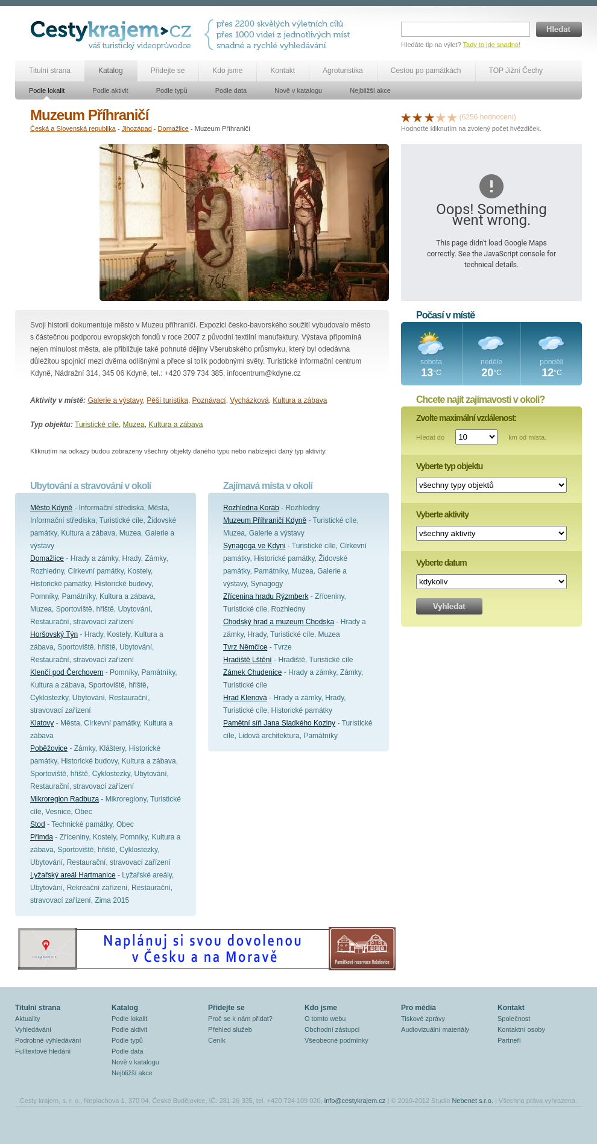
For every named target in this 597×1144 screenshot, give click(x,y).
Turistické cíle (97, 424)
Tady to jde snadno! (491, 44)
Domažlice (173, 128)
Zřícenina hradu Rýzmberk (265, 596)
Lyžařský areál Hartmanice (73, 875)
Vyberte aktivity (442, 514)
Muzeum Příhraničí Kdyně (264, 520)
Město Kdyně (51, 508)
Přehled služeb (230, 1029)
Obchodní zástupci (332, 1029)
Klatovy (42, 723)
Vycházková (249, 400)
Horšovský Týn (54, 634)
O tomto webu (325, 1018)
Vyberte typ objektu (449, 466)
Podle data (231, 90)
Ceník (217, 1040)
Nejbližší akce (370, 90)
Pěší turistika (167, 400)
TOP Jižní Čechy (516, 70)
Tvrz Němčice (245, 647)
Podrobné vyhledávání (48, 1040)
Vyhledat (449, 606)
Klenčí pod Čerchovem (66, 672)
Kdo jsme (227, 70)
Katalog (110, 70)
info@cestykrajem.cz (355, 1100)
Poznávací (209, 400)
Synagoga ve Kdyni (254, 546)
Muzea (134, 424)
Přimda (41, 837)
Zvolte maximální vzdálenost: (466, 418)
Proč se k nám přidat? (240, 1018)
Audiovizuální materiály (435, 1029)
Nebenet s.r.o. (472, 1100)
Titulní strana (50, 70)
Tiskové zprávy (423, 1018)
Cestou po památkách (426, 70)
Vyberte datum (441, 562)
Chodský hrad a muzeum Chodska (278, 622)
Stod (37, 824)
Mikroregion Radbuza (64, 799)
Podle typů (172, 90)
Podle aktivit (110, 90)
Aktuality (27, 1018)
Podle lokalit (47, 90)
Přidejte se (168, 70)
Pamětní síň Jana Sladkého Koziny (279, 723)
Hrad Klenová (245, 698)
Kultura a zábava (300, 400)
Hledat (559, 29)
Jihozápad (137, 128)
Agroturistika (343, 70)
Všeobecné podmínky (336, 1040)
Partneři (509, 1040)
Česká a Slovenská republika (73, 128)
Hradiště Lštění (247, 660)
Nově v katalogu (298, 90)
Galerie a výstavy (114, 400)
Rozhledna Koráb (251, 508)
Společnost (514, 1018)
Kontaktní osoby (521, 1029)
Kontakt (282, 70)
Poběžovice (49, 748)
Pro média (418, 1007)
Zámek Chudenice (252, 672)
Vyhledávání (33, 1029)
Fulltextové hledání (43, 1051)
